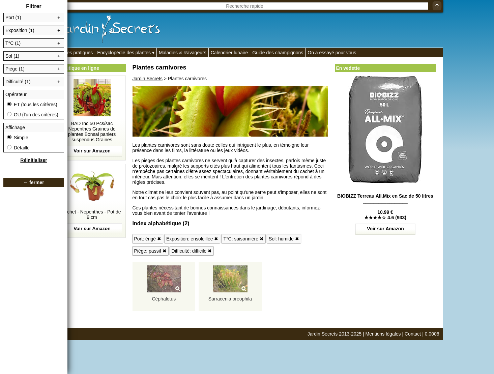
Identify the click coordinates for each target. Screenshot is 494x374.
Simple (17, 137)
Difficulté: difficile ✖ (192, 251)
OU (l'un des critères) (32, 114)
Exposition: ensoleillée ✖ (192, 238)
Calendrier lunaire (229, 52)
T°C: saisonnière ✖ (243, 238)
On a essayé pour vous (332, 52)
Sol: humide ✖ (284, 238)
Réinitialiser (33, 160)
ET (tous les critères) (32, 104)
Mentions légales (383, 334)
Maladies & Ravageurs (182, 52)
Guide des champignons (277, 52)
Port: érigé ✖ (147, 238)
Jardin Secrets (148, 78)
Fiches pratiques (75, 52)
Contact (413, 334)
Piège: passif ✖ (150, 251)
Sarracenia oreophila (230, 298)
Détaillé (18, 147)
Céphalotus (164, 298)
